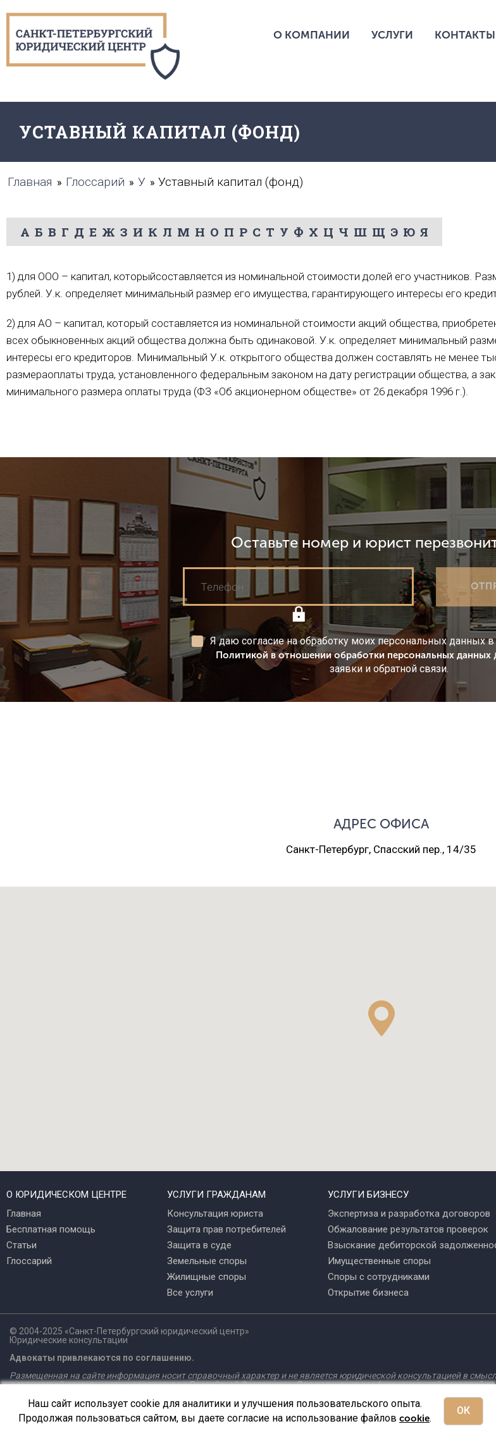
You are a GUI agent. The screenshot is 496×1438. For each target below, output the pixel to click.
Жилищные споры (206, 1276)
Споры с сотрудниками (379, 1276)
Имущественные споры (379, 1261)
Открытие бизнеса (368, 1292)
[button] (381, 1018)
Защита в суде (199, 1245)
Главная (23, 1213)
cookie (414, 1418)
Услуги (392, 34)
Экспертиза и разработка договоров (409, 1213)
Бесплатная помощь (51, 1229)
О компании (311, 34)
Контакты (465, 34)
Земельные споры (207, 1261)
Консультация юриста (215, 1213)
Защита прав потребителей (226, 1229)
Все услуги (190, 1292)
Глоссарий (29, 1261)
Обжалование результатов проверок (408, 1229)
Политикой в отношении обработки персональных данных (353, 655)
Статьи (21, 1245)
